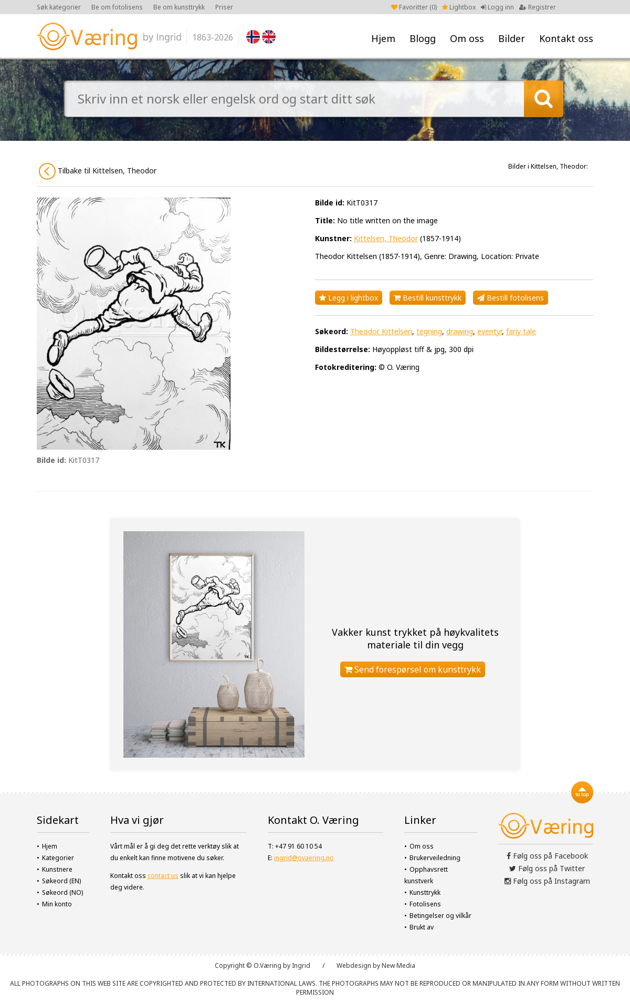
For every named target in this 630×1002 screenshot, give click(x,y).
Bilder (511, 38)
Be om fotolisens (117, 7)
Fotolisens (425, 904)
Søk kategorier (59, 7)
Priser (224, 7)
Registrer (537, 7)
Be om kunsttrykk (179, 7)
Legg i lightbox (348, 298)
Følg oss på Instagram (547, 881)
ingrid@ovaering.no (304, 857)
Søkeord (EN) (61, 880)
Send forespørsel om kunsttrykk (412, 669)
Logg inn (497, 7)
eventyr (489, 331)
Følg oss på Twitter (547, 868)
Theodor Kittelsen (381, 331)
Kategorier (58, 857)
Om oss (467, 38)
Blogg (423, 38)
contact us (163, 875)
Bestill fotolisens (510, 298)
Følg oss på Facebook (547, 856)
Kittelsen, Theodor (386, 238)
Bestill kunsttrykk (427, 298)
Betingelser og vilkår (440, 915)
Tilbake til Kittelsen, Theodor (97, 171)
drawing (459, 331)
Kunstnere (57, 869)
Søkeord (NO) (62, 892)
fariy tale (521, 331)
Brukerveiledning (435, 857)
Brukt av (422, 927)
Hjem (383, 38)
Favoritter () (414, 7)
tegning (429, 331)
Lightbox (459, 7)
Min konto (57, 904)
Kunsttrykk (425, 892)
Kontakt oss (566, 38)
